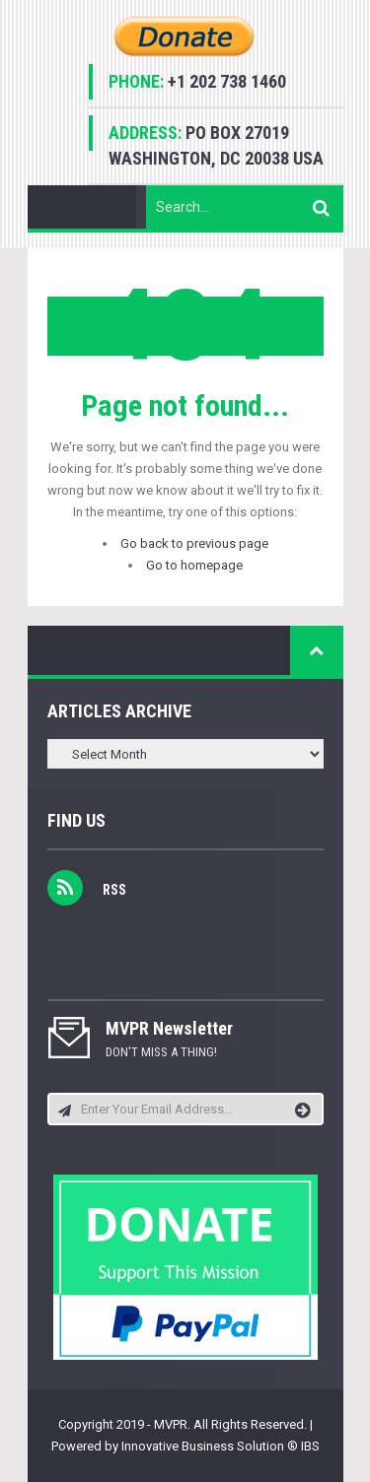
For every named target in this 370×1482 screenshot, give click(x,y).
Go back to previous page (194, 543)
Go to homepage (194, 565)
